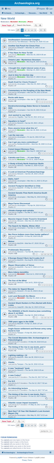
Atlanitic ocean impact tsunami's (23, 403)
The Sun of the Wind (17, 280)
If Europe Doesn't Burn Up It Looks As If (26, 258)
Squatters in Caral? (17, 121)
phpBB (19, 457)
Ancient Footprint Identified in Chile (24, 186)
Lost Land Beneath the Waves (21, 296)
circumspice (21, 84)
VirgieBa (20, 117)
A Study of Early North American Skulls (26, 163)
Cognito (20, 212)
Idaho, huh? (13, 179)
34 (48, 254)
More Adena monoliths (18, 272)
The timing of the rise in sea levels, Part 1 (27, 394)
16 (48, 318)
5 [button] (35, 30)
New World (8, 18)
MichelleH (14, 22)
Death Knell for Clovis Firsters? (22, 82)
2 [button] (25, 30)
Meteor (11, 241)
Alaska (11, 362)
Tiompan (20, 315)
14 (42, 318)
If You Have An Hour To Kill (20, 53)
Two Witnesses (22, 41)
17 (51, 318)
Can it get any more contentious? (23, 142)
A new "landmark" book (19, 368)
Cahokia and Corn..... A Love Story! (24, 157)
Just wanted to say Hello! (19, 115)
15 (45, 318)
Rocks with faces (16, 97)
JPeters (30, 22)
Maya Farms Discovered (19, 203)
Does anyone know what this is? (22, 128)
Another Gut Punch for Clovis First (24, 46)
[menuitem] (8, 8)
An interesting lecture (18, 388)
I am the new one (15, 135)
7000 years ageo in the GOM (21, 322)
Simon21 (20, 123)
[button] (18, 30)
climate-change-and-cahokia (21, 210)
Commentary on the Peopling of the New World (29, 90)
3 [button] (28, 30)
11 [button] (41, 30)
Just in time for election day (20, 75)
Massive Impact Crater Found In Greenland (27, 219)
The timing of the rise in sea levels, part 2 (26, 347)
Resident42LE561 (23, 144)
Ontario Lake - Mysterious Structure (24, 60)
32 (42, 254)
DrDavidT (20, 47)
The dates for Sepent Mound (21, 289)
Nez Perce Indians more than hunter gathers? (28, 234)
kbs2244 (20, 188)
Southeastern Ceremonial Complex (24, 40)
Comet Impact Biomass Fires (21, 149)
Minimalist (22, 22)
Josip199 (20, 307)
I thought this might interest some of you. (27, 68)
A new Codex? (14, 375)
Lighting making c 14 (17, 355)
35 (51, 254)
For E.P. (11, 381)
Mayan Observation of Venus (21, 265)
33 (45, 254)
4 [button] (31, 30)
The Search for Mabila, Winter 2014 (24, 226)
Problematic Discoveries (19, 250)
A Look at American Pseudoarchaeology (26, 172)
